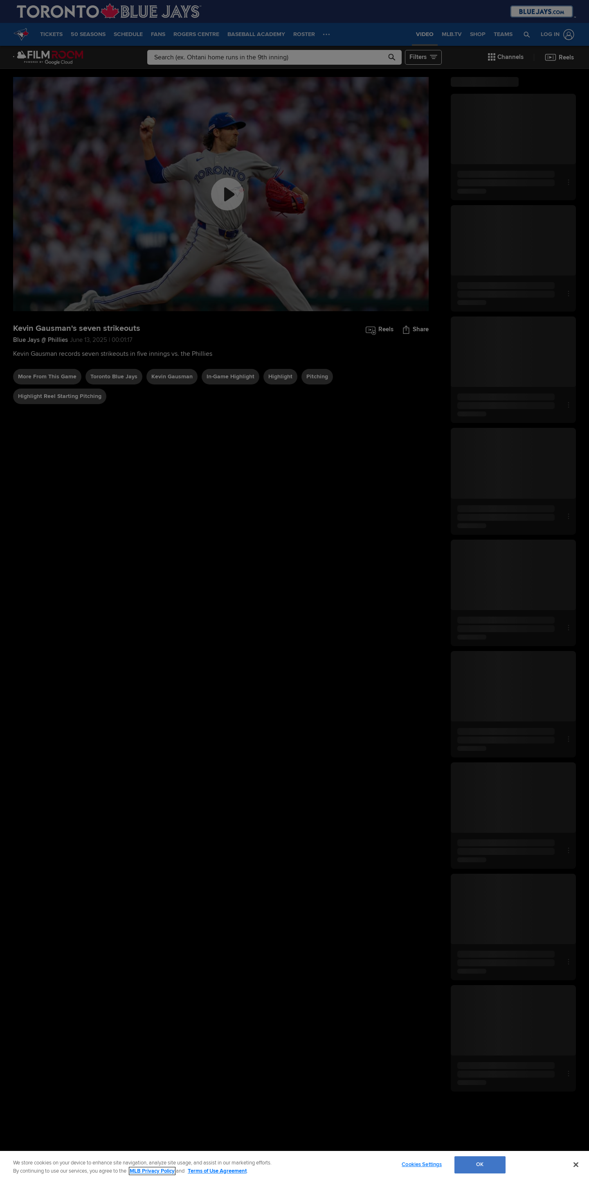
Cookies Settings (422, 1164)
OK (479, 1164)
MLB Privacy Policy (152, 1171)
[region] (294, 1165)
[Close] (576, 1164)
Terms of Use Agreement (217, 1171)
